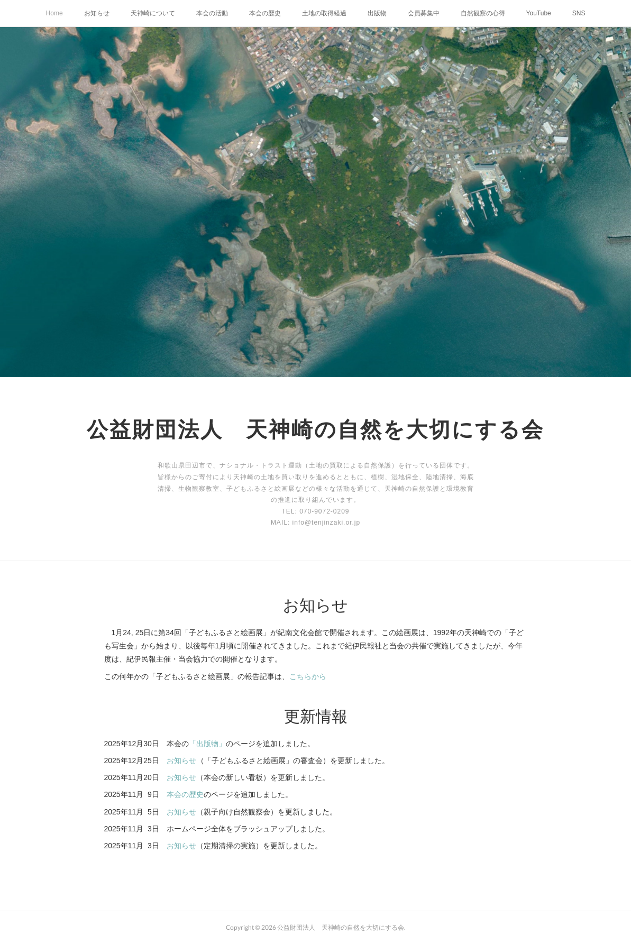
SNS (579, 13)
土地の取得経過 (324, 13)
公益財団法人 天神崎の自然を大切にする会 (315, 429)
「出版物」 (207, 743)
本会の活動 (212, 13)
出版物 (377, 13)
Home (54, 13)
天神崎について (153, 13)
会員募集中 (424, 13)
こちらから (307, 676)
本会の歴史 (265, 13)
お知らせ (96, 13)
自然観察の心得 (483, 13)
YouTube (538, 13)
